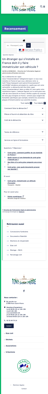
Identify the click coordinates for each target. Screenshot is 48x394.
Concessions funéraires (17, 232)
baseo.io (21, 212)
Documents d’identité (17, 236)
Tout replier (26, 103)
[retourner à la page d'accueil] (23, 6)
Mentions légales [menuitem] (18, 385)
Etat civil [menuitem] (8, 333)
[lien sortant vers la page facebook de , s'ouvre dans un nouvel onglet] (24, 291)
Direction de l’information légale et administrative (20, 210)
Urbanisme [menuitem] (9, 352)
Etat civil (12, 246)
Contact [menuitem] (24, 388)
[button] (24, 108)
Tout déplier (40, 103)
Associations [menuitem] (10, 346)
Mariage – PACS (14, 250)
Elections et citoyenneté (18, 241)
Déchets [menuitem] (8, 340)
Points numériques (16, 196)
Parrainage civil (14, 255)
